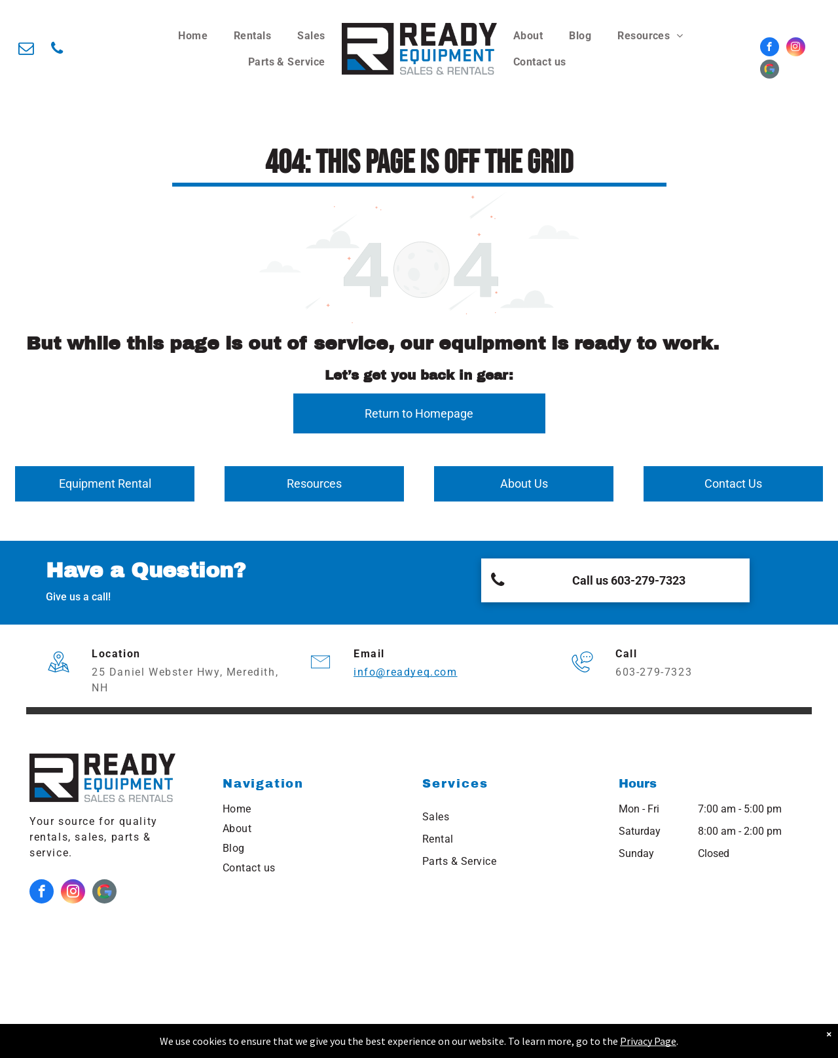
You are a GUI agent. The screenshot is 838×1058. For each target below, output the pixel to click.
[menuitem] (193, 36)
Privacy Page (648, 1041)
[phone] (56, 50)
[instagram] (795, 48)
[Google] (769, 71)
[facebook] (769, 48)
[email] (25, 50)
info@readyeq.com (406, 672)
